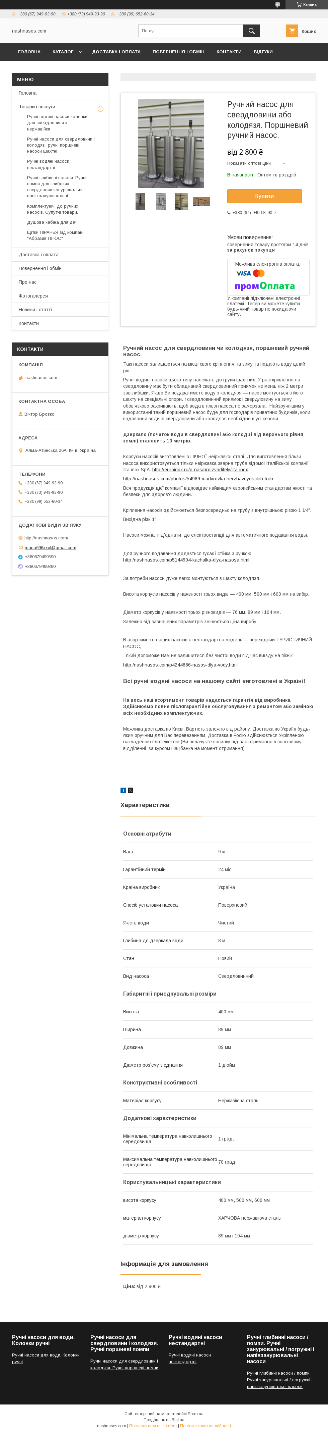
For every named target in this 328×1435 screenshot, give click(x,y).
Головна (29, 51)
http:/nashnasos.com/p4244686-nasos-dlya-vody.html (180, 665)
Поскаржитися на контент (153, 1426)
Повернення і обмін (178, 51)
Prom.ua (195, 1414)
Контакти (229, 51)
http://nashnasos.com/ (46, 537)
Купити (264, 196)
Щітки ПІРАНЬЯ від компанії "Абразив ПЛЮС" (56, 235)
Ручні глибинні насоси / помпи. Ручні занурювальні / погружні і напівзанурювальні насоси (280, 1380)
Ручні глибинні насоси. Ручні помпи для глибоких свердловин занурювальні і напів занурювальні (56, 187)
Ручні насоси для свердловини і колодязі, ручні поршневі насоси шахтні (61, 145)
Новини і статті (35, 309)
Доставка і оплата (116, 51)
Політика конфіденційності (205, 1426)
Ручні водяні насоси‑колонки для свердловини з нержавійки (57, 122)
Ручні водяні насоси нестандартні (48, 164)
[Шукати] (251, 30)
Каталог (63, 51)
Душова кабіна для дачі (53, 222)
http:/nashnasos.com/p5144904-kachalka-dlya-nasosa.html (186, 560)
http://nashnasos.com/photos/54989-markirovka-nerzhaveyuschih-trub (198, 478)
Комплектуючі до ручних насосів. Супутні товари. (52, 209)
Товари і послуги (37, 106)
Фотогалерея (36, 69)
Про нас (27, 282)
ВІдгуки (263, 51)
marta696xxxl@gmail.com (50, 547)
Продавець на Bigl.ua (164, 1420)
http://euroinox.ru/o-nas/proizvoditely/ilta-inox (200, 469)
